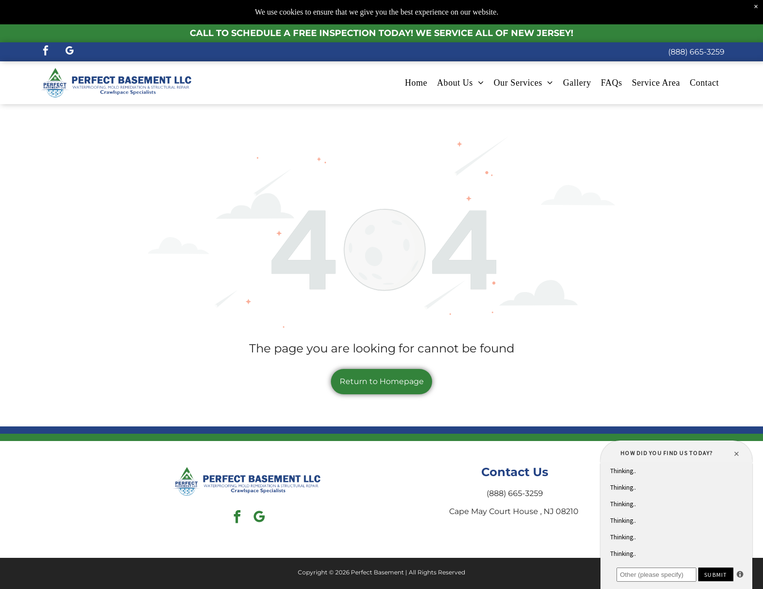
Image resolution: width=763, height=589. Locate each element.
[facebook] (45, 51)
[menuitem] (416, 83)
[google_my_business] (69, 51)
